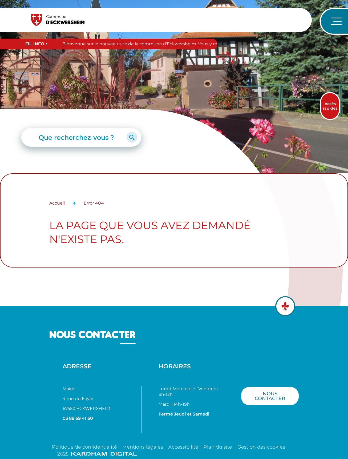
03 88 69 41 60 (78, 418)
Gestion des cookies (261, 447)
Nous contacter (270, 396)
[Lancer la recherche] (132, 137)
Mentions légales (142, 447)
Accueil (57, 203)
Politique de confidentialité (84, 447)
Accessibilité (183, 447)
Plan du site (218, 447)
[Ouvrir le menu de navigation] (334, 21)
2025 (97, 454)
